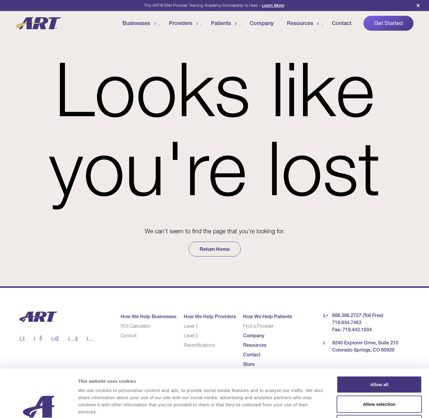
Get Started (388, 23)
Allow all (379, 339)
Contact (342, 23)
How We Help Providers (210, 316)
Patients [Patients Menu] (221, 23)
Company (261, 23)
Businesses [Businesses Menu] (136, 23)
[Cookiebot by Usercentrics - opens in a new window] (39, 406)
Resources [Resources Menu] (300, 23)
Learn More (273, 5)
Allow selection (379, 359)
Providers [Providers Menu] (180, 23)
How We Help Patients (267, 316)
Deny (379, 378)
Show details (313, 406)
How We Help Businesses (148, 316)
